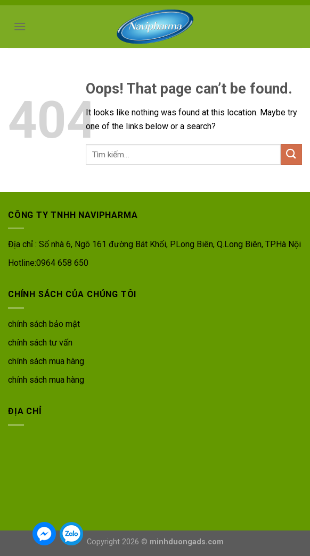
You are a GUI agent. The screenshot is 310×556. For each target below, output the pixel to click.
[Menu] (19, 26)
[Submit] (291, 154)
